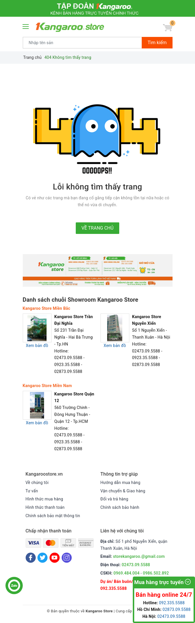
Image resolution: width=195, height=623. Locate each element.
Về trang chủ (97, 228)
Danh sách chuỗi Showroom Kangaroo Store (81, 299)
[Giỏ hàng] (168, 28)
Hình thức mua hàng (44, 499)
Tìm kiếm (156, 42)
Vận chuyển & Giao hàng (123, 491)
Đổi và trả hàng (114, 499)
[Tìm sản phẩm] (82, 42)
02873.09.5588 (176, 609)
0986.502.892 (156, 573)
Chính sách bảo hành (120, 507)
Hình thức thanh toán (45, 507)
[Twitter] (42, 558)
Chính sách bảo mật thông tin (53, 515)
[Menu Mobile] (26, 25)
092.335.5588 (114, 588)
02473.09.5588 (136, 564)
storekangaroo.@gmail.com (139, 556)
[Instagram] (67, 558)
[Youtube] (55, 558)
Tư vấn (32, 491)
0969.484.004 (126, 573)
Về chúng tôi (37, 482)
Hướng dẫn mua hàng (121, 482)
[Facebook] (31, 558)
